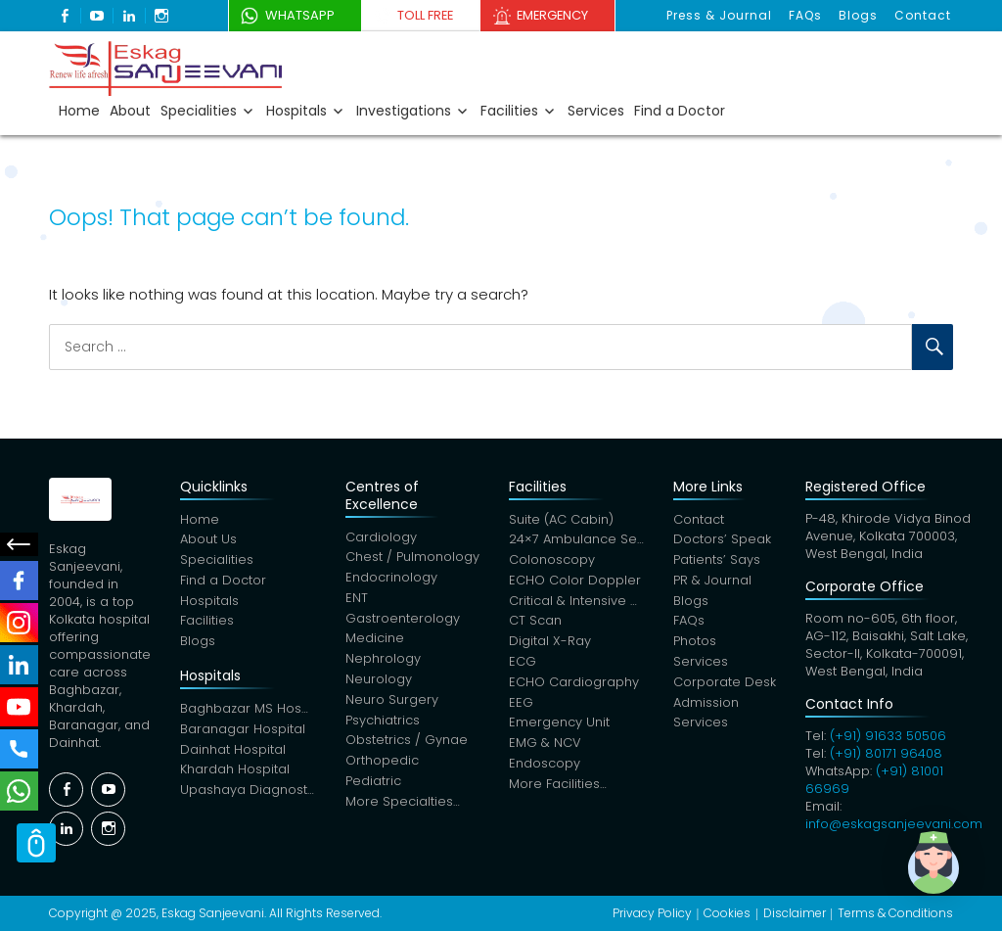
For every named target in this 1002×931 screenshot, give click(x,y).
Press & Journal (723, 15)
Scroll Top (36, 842)
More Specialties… (402, 805)
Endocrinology (391, 579)
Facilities (509, 110)
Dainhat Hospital (233, 752)
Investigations (403, 110)
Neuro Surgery (391, 702)
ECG (522, 664)
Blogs (860, 15)
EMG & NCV (545, 746)
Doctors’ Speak (722, 541)
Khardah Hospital (235, 773)
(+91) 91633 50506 (888, 735)
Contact (923, 15)
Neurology (378, 682)
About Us (208, 541)
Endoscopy (544, 767)
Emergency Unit (559, 726)
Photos (694, 643)
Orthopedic (382, 764)
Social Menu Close (19, 544)
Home (79, 110)
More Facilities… (558, 787)
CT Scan (535, 623)
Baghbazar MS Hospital (248, 711)
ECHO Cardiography (574, 684)
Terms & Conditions (895, 913)
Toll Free (425, 15)
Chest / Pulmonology (412, 558)
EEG (521, 705)
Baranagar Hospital (242, 731)
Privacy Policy (652, 913)
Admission (706, 705)
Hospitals (296, 110)
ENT (356, 599)
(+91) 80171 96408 (886, 753)
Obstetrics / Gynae (406, 743)
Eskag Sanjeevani (212, 913)
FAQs (808, 15)
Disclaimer (794, 913)
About (130, 110)
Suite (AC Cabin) (561, 520)
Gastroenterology (402, 620)
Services (596, 110)
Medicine (374, 640)
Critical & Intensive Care (577, 602)
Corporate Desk (724, 684)
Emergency (559, 15)
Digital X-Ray (550, 643)
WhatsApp (294, 15)
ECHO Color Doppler (575, 582)
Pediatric (373, 784)
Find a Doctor (679, 110)
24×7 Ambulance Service (577, 541)
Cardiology (381, 538)
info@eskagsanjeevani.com (893, 824)
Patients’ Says (716, 561)
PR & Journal (712, 582)
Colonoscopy (552, 561)
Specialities (198, 110)
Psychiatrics (382, 723)
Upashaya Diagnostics (248, 793)
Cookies (727, 913)
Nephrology (383, 661)
